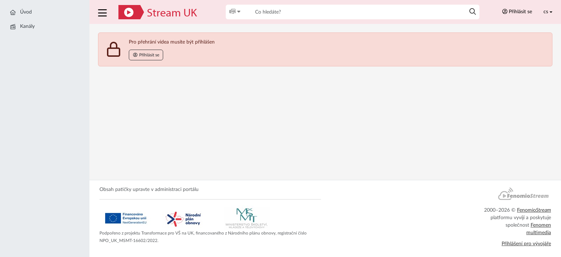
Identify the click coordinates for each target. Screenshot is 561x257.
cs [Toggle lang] (545, 11)
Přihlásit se (517, 11)
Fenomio (534, 210)
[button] (103, 12)
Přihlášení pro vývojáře (526, 243)
